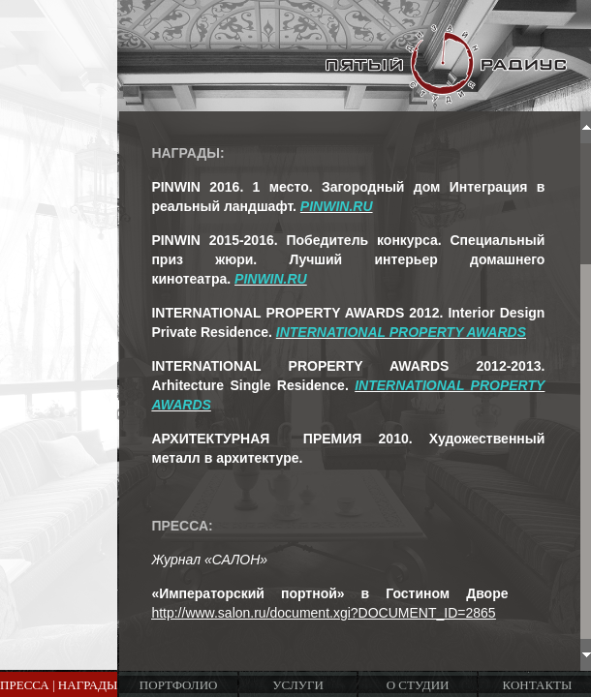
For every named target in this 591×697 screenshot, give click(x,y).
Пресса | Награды (58, 685)
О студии (418, 685)
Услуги (297, 685)
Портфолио (179, 685)
